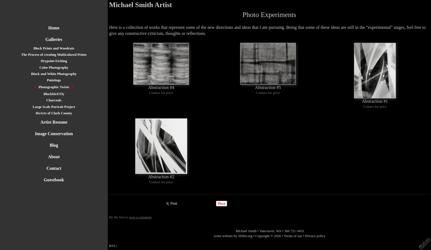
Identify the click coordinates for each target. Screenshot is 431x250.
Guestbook (54, 179)
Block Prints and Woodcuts (54, 48)
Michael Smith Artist (140, 5)
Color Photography (53, 68)
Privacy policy (315, 236)
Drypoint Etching (54, 61)
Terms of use (293, 236)
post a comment (140, 217)
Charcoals (53, 100)
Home (54, 28)
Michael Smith (246, 231)
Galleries (53, 39)
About (54, 156)
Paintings (54, 80)
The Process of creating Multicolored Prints (54, 55)
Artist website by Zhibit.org (232, 236)
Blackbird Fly (53, 94)
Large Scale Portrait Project (54, 107)
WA (278, 231)
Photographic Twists (53, 87)
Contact (53, 168)
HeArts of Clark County (54, 113)
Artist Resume (53, 122)
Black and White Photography (54, 74)
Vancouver (266, 231)
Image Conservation (54, 133)
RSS (112, 246)
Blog (53, 145)
